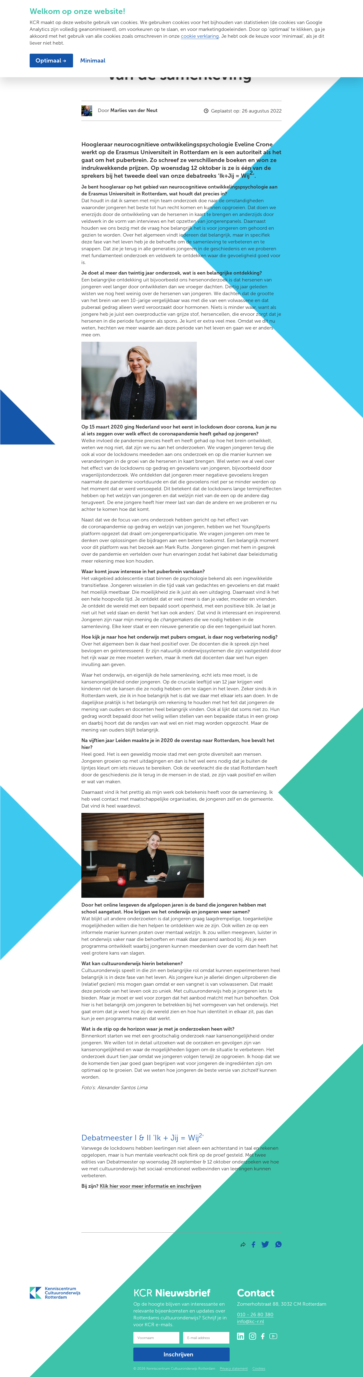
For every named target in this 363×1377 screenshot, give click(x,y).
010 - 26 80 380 (255, 1314)
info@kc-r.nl (250, 1321)
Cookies (258, 1368)
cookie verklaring (200, 36)
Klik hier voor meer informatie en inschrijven (150, 1186)
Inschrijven (178, 1354)
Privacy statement (234, 1368)
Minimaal (92, 60)
